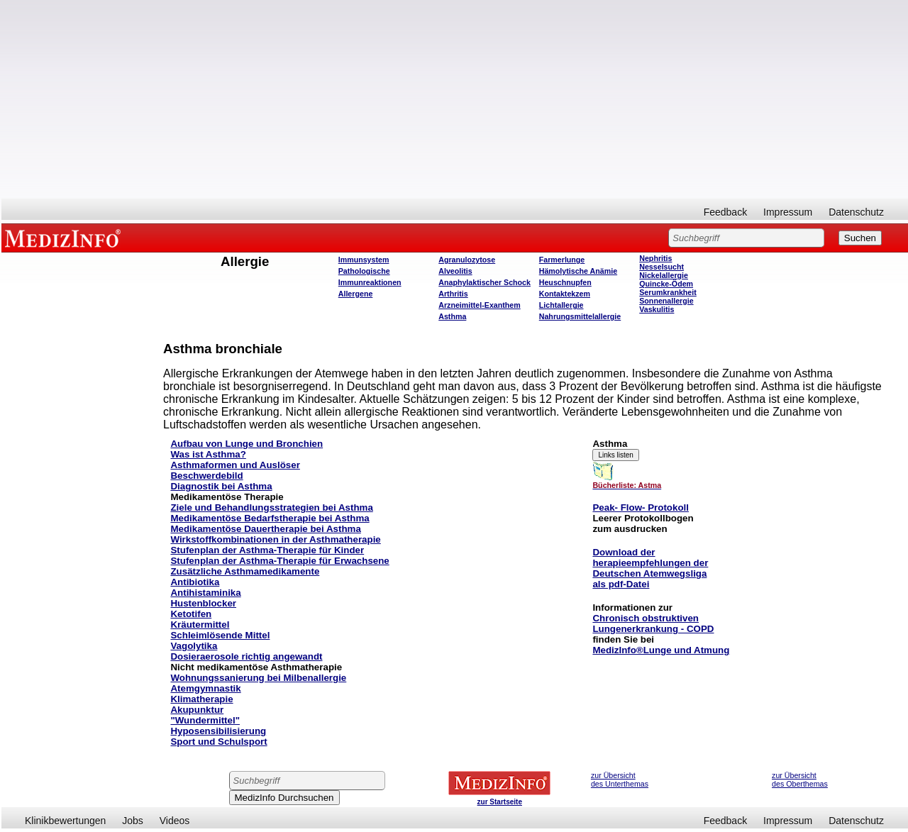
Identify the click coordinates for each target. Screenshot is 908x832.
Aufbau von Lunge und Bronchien (246, 443)
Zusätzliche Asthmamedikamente (244, 571)
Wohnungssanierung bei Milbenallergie (258, 677)
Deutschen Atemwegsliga (649, 573)
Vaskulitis (656, 309)
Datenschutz (856, 212)
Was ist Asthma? (207, 454)
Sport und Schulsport (218, 741)
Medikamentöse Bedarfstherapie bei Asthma (269, 518)
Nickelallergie (663, 275)
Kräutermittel (199, 624)
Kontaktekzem (564, 293)
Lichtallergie (561, 305)
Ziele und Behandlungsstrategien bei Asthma (271, 507)
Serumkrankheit (668, 292)
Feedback (725, 212)
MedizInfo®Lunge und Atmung (660, 650)
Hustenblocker (203, 603)
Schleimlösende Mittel (220, 635)
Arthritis (452, 293)
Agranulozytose (466, 259)
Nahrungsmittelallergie (580, 316)
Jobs (132, 820)
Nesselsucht (661, 266)
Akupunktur (196, 709)
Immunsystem (363, 259)
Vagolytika (193, 645)
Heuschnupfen (565, 282)
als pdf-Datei (620, 584)
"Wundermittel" (205, 720)
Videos (175, 820)
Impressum (787, 212)
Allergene (355, 293)
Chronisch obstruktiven (645, 618)
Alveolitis (455, 271)
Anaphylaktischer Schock (484, 282)
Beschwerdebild (206, 475)
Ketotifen (190, 614)
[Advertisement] (454, 99)
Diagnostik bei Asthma (221, 486)
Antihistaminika (205, 592)
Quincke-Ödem (666, 283)
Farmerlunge (562, 259)
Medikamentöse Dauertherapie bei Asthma (265, 528)
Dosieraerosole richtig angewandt (246, 656)
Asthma (452, 316)
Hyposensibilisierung (218, 731)
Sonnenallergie (666, 300)
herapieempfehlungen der (650, 563)
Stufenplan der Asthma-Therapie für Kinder (267, 550)
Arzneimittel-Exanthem (479, 305)
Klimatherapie (201, 699)
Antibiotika (194, 582)
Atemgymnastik (205, 688)
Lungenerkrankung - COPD (653, 628)
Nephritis (655, 258)
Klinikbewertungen (65, 820)
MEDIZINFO (65, 237)
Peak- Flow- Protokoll (640, 507)
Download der (623, 552)
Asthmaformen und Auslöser (234, 465)
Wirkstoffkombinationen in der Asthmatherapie (275, 539)
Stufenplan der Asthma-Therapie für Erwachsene (279, 560)
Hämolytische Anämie (578, 271)
